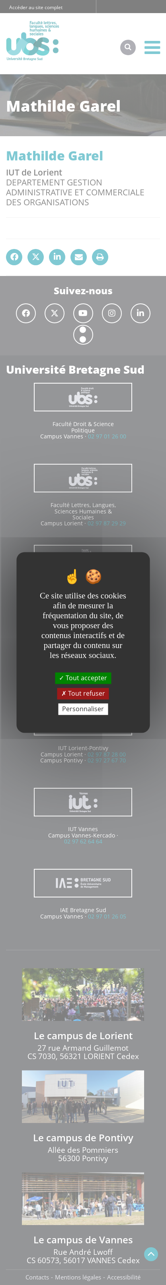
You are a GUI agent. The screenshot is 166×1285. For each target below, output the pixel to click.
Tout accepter (83, 677)
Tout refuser (83, 693)
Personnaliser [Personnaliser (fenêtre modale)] (83, 708)
